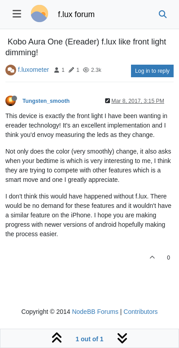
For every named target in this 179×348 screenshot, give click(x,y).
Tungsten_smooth (46, 101)
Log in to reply (152, 71)
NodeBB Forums (95, 311)
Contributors (140, 311)
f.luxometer (33, 69)
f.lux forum (76, 14)
